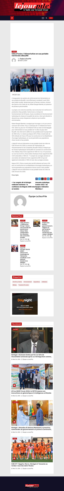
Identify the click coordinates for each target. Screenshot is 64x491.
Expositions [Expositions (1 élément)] (37, 282)
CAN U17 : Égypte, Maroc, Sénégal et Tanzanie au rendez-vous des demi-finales (29, 465)
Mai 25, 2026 (16, 468)
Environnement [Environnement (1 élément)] (28, 282)
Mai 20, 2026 (46, 236)
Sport (14, 438)
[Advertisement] (32, 38)
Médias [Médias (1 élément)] (15, 285)
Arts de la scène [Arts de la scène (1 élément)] (17, 282)
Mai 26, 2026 (16, 359)
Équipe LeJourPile (25, 59)
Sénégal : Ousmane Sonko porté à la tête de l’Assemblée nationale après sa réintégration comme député (31, 356)
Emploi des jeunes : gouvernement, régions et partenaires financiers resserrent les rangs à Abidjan (47, 228)
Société (14, 51)
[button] (47, 18)
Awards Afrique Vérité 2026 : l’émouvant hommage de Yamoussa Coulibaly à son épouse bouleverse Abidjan (25, 255)
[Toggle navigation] (43, 18)
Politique (15, 329)
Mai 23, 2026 (24, 239)
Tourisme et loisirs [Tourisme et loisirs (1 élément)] (24, 285)
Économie (15, 365)
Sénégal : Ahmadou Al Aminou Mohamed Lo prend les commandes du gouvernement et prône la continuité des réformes (31, 429)
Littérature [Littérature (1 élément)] (44, 282)
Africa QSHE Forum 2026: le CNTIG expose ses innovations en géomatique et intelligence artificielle (31, 392)
